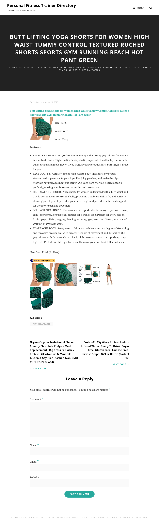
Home (12, 67)
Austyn (36, 102)
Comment (36, 399)
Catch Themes (139, 518)
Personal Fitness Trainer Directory (41, 5)
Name (34, 445)
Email (34, 462)
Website (34, 477)
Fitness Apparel (27, 67)
